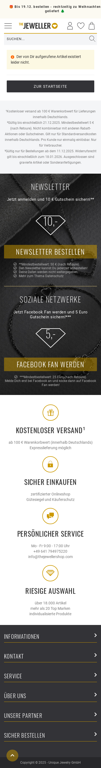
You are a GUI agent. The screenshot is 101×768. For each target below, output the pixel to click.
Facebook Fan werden (51, 364)
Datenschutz (54, 276)
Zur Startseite (50, 86)
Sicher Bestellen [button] (50, 735)
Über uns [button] (50, 696)
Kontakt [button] (50, 656)
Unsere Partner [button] (50, 716)
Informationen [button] (50, 636)
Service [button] (50, 676)
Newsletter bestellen (50, 251)
